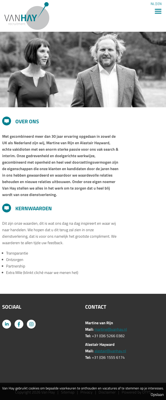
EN (159, 3)
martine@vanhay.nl (110, 329)
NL (153, 3)
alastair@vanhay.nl (110, 351)
